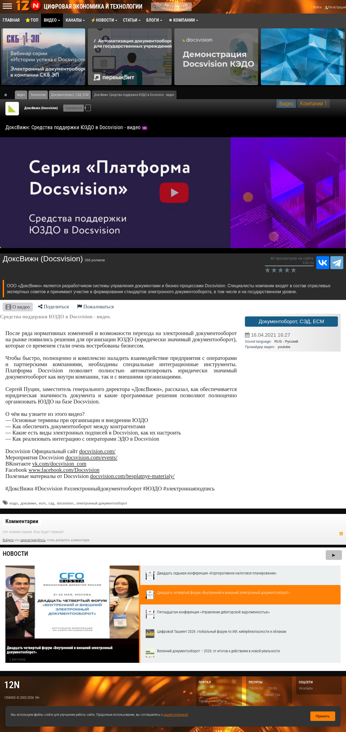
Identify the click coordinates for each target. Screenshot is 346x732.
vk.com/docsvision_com (59, 464)
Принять (323, 716)
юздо (13, 503)
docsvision (65, 503)
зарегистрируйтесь (33, 540)
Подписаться (73, 108)
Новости (15, 553)
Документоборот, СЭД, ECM (291, 321)
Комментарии (21, 521)
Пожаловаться (95, 306)
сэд (51, 503)
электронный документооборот (101, 503)
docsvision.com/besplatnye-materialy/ (132, 476)
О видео (18, 307)
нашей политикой (176, 715)
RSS (341, 534)
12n (12, 685)
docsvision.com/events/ (91, 457)
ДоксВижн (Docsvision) (41, 108)
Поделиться (53, 306)
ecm (42, 503)
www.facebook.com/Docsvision (63, 470)
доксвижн (28, 503)
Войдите (8, 540)
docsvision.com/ (97, 451)
